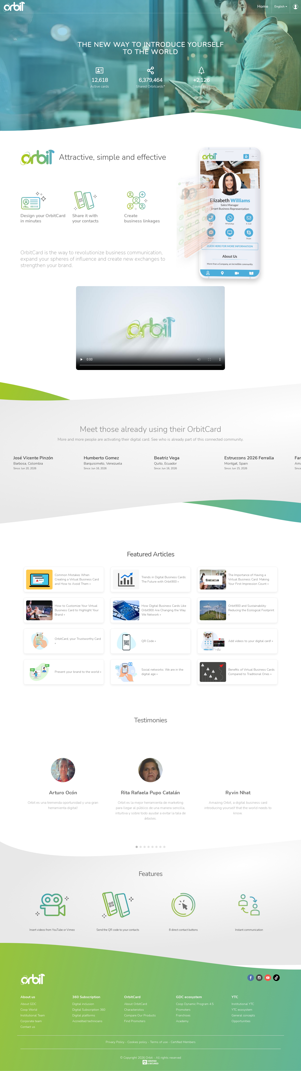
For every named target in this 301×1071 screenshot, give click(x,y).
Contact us (27, 1027)
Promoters (183, 1010)
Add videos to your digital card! (249, 641)
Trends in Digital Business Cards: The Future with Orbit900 (163, 579)
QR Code (147, 641)
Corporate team (31, 1021)
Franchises (183, 1015)
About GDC (28, 1004)
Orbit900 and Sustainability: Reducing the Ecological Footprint (251, 608)
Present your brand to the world (77, 672)
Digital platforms (83, 1015)
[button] (281, 6)
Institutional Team (32, 1015)
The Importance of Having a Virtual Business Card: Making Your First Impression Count (248, 579)
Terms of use (159, 1042)
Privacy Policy (115, 1042)
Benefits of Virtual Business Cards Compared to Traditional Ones (251, 672)
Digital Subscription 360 (88, 1010)
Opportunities (241, 1021)
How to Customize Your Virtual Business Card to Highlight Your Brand (77, 610)
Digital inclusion (83, 1004)
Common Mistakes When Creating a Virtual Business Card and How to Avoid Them (77, 579)
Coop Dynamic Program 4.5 (195, 1004)
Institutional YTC (243, 1004)
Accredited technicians (87, 1021)
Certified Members (183, 1042)
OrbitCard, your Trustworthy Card (78, 639)
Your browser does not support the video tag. (150, 328)
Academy (182, 1021)
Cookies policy (137, 1042)
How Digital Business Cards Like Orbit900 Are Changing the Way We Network (163, 610)
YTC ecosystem (242, 1010)
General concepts (243, 1015)
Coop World (28, 1010)
